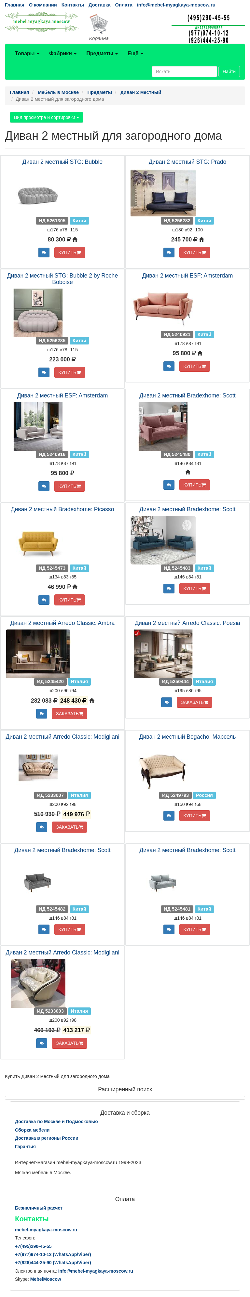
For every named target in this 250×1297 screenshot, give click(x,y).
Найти (229, 71)
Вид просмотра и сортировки (46, 117)
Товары (27, 53)
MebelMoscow (45, 1279)
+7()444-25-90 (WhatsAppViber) (53, 1262)
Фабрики (62, 53)
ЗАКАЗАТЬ (69, 713)
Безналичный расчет (38, 1208)
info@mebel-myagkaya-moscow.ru (176, 4)
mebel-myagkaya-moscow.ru (46, 1229)
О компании (43, 4)
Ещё (135, 53)
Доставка (99, 4)
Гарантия (25, 1146)
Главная (14, 4)
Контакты (73, 4)
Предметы (102, 53)
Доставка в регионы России (46, 1138)
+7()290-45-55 (33, 1246)
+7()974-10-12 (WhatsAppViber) (53, 1254)
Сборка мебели (32, 1130)
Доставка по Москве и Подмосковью (56, 1121)
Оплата (123, 4)
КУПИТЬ (70, 252)
